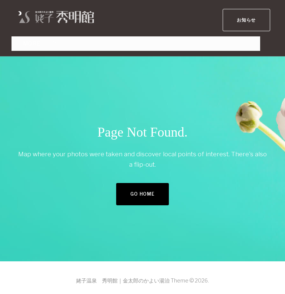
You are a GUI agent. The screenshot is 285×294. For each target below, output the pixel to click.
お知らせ (243, 16)
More (25, 40)
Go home (142, 190)
